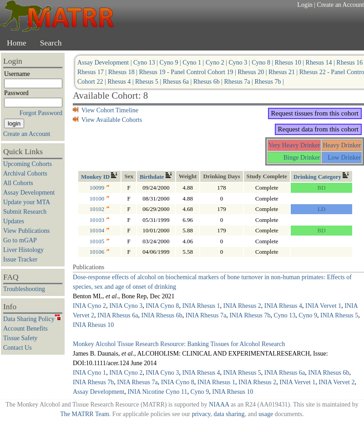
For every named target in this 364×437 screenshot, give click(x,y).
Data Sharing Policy (32, 319)
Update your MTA (26, 202)
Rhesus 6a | (178, 81)
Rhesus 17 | (92, 72)
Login (304, 4)
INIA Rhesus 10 (93, 324)
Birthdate (156, 176)
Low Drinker (344, 157)
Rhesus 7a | (239, 81)
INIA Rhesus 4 (283, 305)
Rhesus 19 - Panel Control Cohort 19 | (188, 72)
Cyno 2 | (217, 62)
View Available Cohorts (107, 119)
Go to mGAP (20, 240)
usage (265, 414)
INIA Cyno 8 (162, 305)
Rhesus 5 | (149, 81)
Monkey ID (99, 176)
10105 (100, 241)
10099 (100, 187)
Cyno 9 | (171, 62)
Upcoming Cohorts (27, 164)
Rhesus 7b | (268, 81)
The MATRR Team (84, 414)
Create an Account (340, 4)
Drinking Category (321, 176)
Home (16, 42)
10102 (100, 209)
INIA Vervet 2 (336, 382)
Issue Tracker (20, 259)
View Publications (26, 230)
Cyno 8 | (263, 62)
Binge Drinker (301, 157)
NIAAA (219, 404)
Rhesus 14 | (321, 62)
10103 (100, 219)
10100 (100, 198)
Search (51, 42)
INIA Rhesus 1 (201, 305)
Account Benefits (25, 328)
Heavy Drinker (342, 145)
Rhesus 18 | (123, 72)
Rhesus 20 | (253, 72)
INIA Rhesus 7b (249, 315)
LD (321, 209)
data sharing (228, 414)
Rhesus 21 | (283, 72)
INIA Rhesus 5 (339, 315)
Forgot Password (41, 113)
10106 (100, 251)
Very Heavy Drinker (294, 145)
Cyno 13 (284, 315)
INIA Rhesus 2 (242, 305)
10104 (100, 230)
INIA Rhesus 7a (206, 315)
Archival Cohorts (25, 173)
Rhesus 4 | (121, 81)
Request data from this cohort (318, 129)
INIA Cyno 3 (125, 305)
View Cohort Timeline (105, 110)
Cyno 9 (307, 315)
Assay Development (29, 192)
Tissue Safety (20, 338)
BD (322, 187)
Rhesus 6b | (208, 81)
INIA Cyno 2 (89, 305)
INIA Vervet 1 (323, 305)
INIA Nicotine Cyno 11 (157, 391)
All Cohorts (18, 183)
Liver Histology (23, 249)
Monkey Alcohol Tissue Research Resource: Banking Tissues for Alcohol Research (179, 344)
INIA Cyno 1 (89, 372)
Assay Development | (105, 62)
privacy (201, 414)
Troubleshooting (24, 289)
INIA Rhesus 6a (117, 315)
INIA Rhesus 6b (161, 315)
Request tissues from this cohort (315, 113)
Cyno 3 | (240, 62)
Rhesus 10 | (290, 62)
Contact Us (17, 347)
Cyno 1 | (194, 62)
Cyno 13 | (146, 62)
